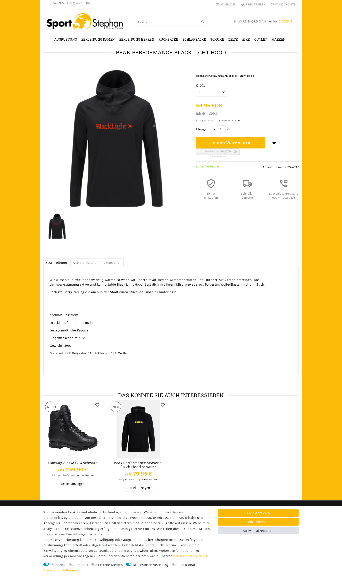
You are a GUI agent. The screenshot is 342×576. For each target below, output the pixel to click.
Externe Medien (110, 565)
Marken (279, 39)
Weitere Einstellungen (60, 570)
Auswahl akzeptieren (258, 531)
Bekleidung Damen (98, 39)
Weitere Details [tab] (84, 262)
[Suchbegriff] (171, 21)
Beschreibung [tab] (56, 262)
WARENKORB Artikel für (263, 21)
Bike (246, 39)
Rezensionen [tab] (112, 262)
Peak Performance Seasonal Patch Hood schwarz (138, 465)
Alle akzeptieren (258, 513)
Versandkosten (231, 120)
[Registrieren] (253, 4)
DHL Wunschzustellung (151, 565)
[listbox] (73, 429)
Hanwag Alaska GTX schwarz (72, 463)
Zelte (233, 39)
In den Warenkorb (230, 142)
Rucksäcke (168, 39)
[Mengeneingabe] (221, 129)
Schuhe (217, 39)
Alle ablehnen (258, 522)
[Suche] (202, 21)
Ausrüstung (65, 39)
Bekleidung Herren (136, 39)
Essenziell (58, 565)
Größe (201, 85)
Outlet (260, 39)
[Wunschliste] (281, 4)
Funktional (187, 565)
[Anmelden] (226, 4)
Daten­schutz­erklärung (190, 556)
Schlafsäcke (194, 39)
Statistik (82, 565)
